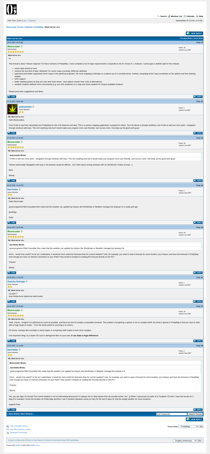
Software (29, 27)
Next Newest (26, 414)
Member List (175, 16)
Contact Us (12, 440)
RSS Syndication (73, 440)
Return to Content (43, 440)
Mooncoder (21, 440)
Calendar (189, 16)
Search (162, 16)
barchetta (12, 189)
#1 (202, 42)
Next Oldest (14, 414)
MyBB (17, 445)
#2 (202, 101)
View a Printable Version (19, 426)
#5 (202, 227)
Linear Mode (198, 38)
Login (25, 20)
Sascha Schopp (16, 281)
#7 (202, 306)
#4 (202, 185)
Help (199, 16)
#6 (202, 277)
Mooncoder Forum (14, 27)
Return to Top (31, 440)
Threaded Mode (186, 38)
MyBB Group (35, 445)
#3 (202, 138)
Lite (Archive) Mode (58, 440)
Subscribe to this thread (18, 432)
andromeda (25, 107)
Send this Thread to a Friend (20, 429)
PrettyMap (38, 27)
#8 (202, 346)
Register (32, 20)
